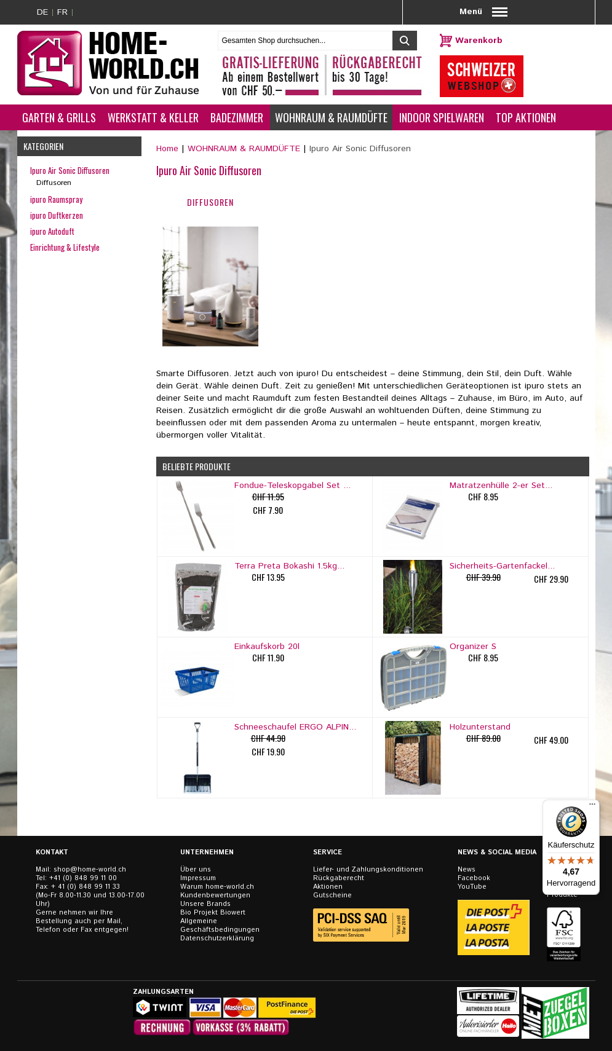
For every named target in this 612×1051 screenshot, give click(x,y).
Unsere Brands (205, 904)
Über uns (195, 870)
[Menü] (592, 807)
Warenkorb (479, 40)
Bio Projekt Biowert (212, 913)
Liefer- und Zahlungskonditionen (368, 870)
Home (167, 149)
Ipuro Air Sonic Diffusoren (69, 170)
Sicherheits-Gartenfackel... (502, 566)
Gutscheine (332, 895)
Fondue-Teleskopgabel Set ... (292, 485)
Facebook (474, 878)
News (466, 870)
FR (62, 12)
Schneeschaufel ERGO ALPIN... (295, 727)
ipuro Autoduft (52, 231)
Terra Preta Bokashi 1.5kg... (289, 566)
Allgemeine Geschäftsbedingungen (220, 925)
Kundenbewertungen (215, 895)
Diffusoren (53, 183)
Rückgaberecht (338, 878)
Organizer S (473, 646)
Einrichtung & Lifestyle (65, 247)
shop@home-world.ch (90, 870)
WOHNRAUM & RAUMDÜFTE (244, 149)
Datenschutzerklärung (217, 938)
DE (42, 12)
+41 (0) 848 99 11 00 (83, 878)
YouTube (472, 887)
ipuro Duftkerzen (56, 215)
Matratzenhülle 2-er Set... (501, 485)
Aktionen (328, 887)
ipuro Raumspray (56, 199)
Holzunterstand (480, 727)
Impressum (198, 878)
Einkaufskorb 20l (267, 646)
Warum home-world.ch (217, 887)
